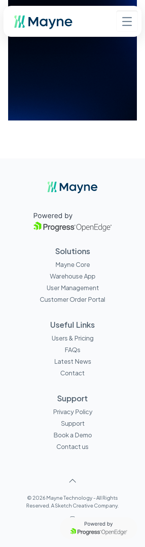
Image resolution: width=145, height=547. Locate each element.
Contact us (72, 446)
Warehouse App (73, 276)
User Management (72, 288)
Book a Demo (72, 435)
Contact (72, 373)
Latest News (72, 361)
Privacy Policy (72, 412)
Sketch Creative (74, 505)
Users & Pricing (72, 338)
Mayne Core (72, 264)
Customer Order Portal (72, 299)
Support (73, 423)
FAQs (72, 350)
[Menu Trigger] (127, 21)
